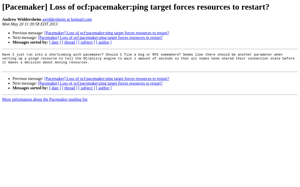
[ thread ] (69, 42)
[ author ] (104, 42)
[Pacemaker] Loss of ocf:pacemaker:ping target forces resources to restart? (107, 33)
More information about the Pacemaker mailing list (45, 102)
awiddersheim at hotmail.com (67, 19)
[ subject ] (86, 42)
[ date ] (55, 42)
